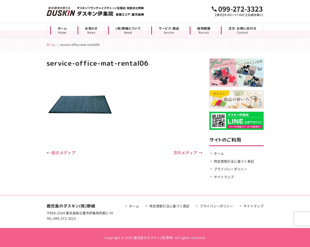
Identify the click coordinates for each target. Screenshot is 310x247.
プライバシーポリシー (230, 169)
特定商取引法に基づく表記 (234, 161)
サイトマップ (224, 177)
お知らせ (91, 30)
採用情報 (204, 30)
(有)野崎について (128, 30)
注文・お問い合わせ (242, 30)
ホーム (62, 30)
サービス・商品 (169, 30)
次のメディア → (188, 152)
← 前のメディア (61, 152)
